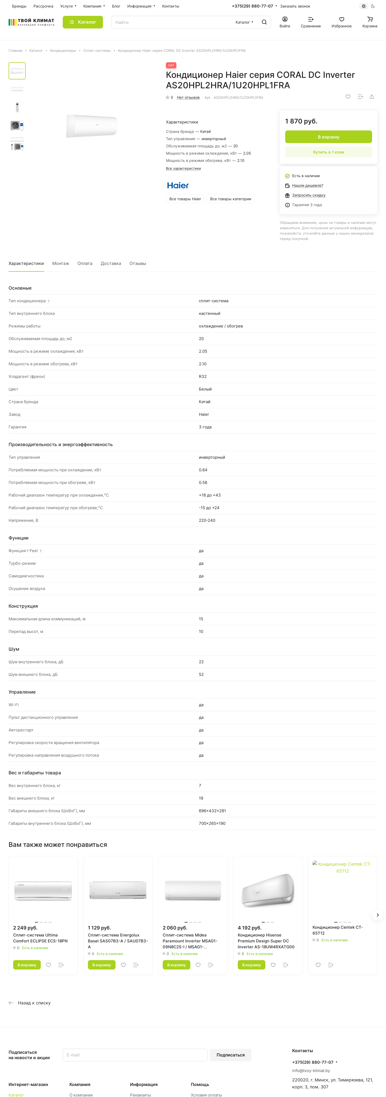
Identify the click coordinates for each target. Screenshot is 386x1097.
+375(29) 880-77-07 (252, 6)
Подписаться (231, 1055)
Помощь (200, 1084)
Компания (79, 1084)
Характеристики (26, 263)
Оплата (84, 263)
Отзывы (137, 263)
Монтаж (60, 263)
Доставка (111, 263)
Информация (144, 1084)
